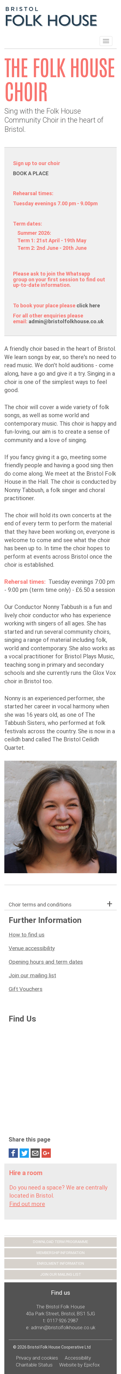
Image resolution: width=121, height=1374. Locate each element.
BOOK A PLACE (31, 173)
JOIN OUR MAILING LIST (60, 1274)
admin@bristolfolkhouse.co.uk (67, 321)
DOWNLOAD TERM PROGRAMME (60, 1242)
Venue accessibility (32, 948)
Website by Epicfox (79, 1365)
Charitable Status (34, 1365)
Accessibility (78, 1358)
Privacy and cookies (37, 1358)
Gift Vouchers (25, 989)
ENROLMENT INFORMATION (60, 1263)
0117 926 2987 (62, 1320)
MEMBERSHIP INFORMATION (60, 1253)
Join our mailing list (32, 975)
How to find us (26, 934)
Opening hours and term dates (46, 962)
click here (88, 305)
